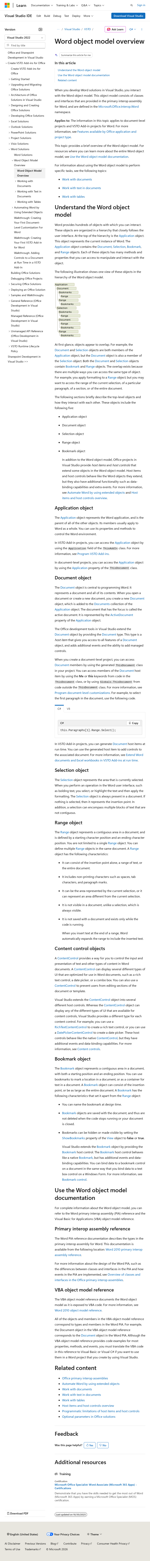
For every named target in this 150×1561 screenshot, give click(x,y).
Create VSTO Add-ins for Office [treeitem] (25, 71)
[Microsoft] (7, 5)
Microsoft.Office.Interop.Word (118, 106)
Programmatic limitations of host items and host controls (100, 1411)
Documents (102, 604)
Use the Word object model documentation (84, 75)
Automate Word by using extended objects (96, 492)
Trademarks (31, 1549)
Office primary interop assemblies (85, 1378)
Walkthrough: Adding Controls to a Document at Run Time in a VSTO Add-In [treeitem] (28, 260)
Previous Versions (35, 1543)
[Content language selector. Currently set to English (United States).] (22, 1534)
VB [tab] (68, 709)
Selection (119, 246)
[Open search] (132, 5)
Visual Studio (72, 29)
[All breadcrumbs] (58, 29)
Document (104, 246)
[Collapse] (40, 29)
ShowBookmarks (73, 1138)
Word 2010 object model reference (78, 1310)
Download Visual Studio (128, 16)
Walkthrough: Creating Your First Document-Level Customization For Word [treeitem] (28, 225)
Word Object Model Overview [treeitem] (29, 173)
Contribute (69, 1543)
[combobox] (25, 37)
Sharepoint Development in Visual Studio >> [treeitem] (24, 359)
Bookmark (134, 246)
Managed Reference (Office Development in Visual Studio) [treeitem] (27, 320)
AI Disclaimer (12, 1543)
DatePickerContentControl (75, 1032)
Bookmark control (74, 1179)
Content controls (88, 1049)
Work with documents (77, 179)
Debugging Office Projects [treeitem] (26, 278)
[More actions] (141, 29)
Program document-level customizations (82, 693)
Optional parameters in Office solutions (88, 1416)
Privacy (85, 1543)
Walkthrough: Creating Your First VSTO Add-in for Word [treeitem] (28, 242)
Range (65, 252)
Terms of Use (12, 1549)
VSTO (87, 29)
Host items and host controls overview (88, 1405)
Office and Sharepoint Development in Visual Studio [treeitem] (25, 55)
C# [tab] (59, 709)
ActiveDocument (121, 615)
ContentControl (67, 958)
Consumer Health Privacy (112, 1543)
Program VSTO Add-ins (93, 554)
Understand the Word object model (79, 70)
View (110, 1138)
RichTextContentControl (71, 1027)
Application (126, 236)
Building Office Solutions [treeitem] (25, 273)
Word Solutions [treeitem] (23, 155)
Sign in (141, 5)
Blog (53, 1543)
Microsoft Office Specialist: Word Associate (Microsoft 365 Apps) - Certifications (96, 1486)
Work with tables (73, 196)
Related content (67, 80)
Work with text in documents (81, 188)
